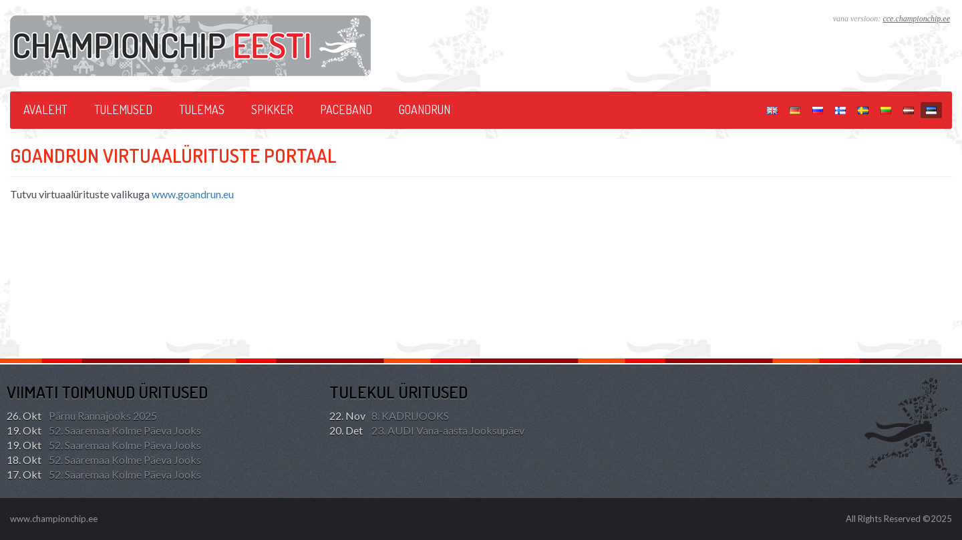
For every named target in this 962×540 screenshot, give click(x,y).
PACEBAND (346, 109)
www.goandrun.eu (193, 194)
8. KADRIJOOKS (389, 416)
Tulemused (123, 109)
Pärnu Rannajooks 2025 (82, 416)
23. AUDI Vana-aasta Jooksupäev (426, 430)
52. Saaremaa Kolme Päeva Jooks (104, 430)
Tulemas (201, 109)
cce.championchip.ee (916, 18)
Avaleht (45, 109)
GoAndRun (424, 109)
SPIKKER (272, 109)
